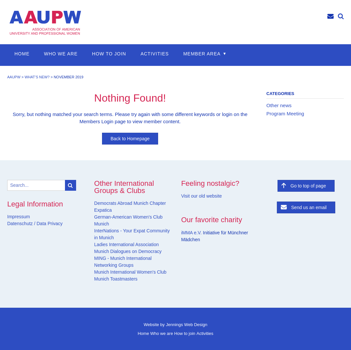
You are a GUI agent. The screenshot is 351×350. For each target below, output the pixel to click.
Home (22, 53)
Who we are (61, 53)
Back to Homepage (130, 138)
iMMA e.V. (192, 232)
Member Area (202, 53)
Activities (154, 53)
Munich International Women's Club (130, 272)
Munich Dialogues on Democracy (127, 251)
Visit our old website (201, 196)
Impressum (18, 216)
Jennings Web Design (186, 324)
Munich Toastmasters (115, 279)
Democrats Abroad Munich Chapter (130, 203)
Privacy (54, 223)
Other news (279, 105)
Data (40, 223)
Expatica (103, 210)
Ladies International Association (126, 244)
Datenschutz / (21, 223)
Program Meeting (285, 113)
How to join (109, 53)
